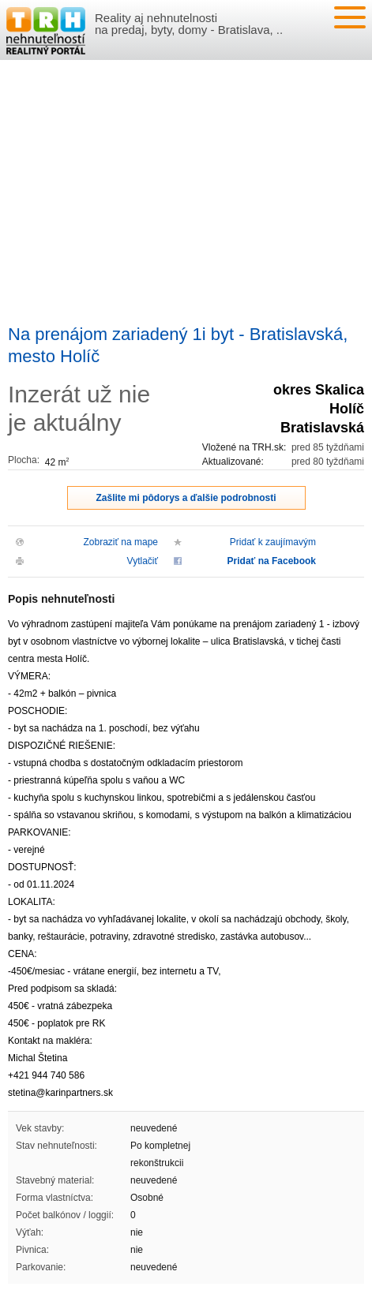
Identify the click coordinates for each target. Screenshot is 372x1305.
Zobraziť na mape (120, 542)
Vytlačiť (142, 560)
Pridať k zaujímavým (273, 542)
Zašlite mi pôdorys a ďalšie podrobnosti (186, 497)
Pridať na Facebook (271, 560)
